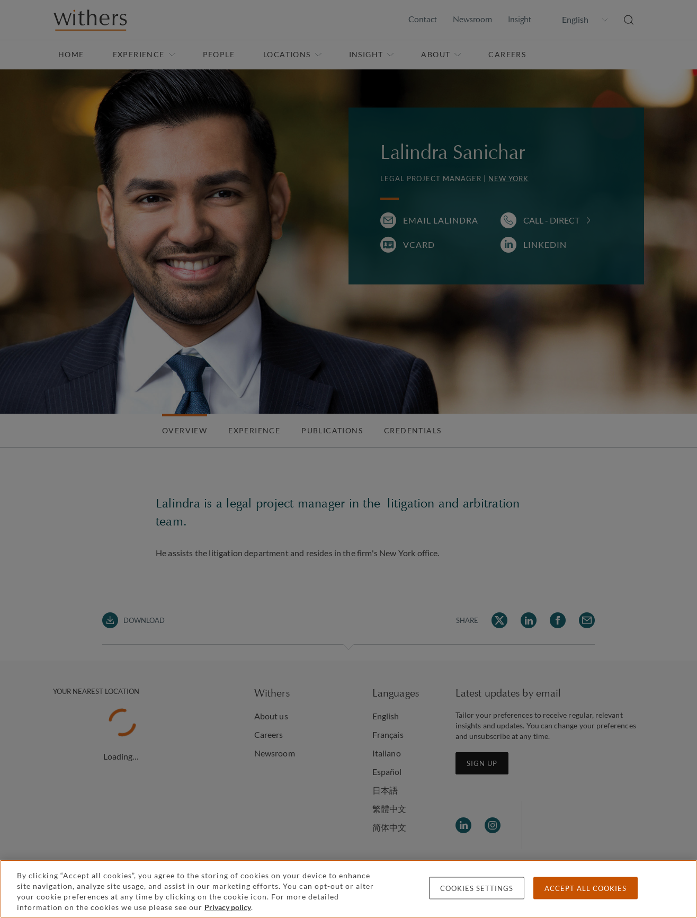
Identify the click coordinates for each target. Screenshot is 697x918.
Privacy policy (227, 907)
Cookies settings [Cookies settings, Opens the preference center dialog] (476, 888)
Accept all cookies (585, 888)
